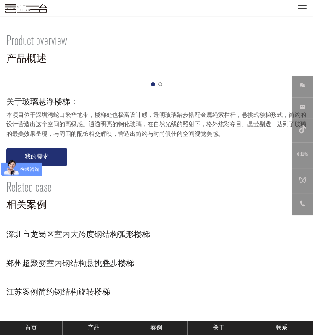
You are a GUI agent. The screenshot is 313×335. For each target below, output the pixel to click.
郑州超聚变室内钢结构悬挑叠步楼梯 (70, 263)
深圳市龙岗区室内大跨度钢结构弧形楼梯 (78, 234)
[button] (153, 84)
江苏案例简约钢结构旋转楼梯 (58, 292)
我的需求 (37, 156)
